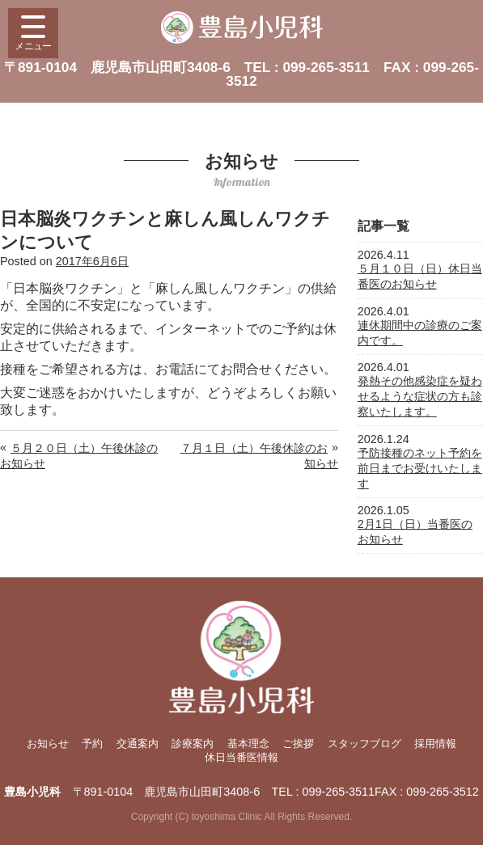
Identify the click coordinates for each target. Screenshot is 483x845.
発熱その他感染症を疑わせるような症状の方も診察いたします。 (420, 396)
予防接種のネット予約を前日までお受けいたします (420, 468)
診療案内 (193, 743)
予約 (92, 743)
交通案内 (138, 743)
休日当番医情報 (241, 757)
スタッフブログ (364, 743)
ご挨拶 (298, 743)
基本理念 (248, 743)
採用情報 (435, 743)
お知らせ (48, 743)
